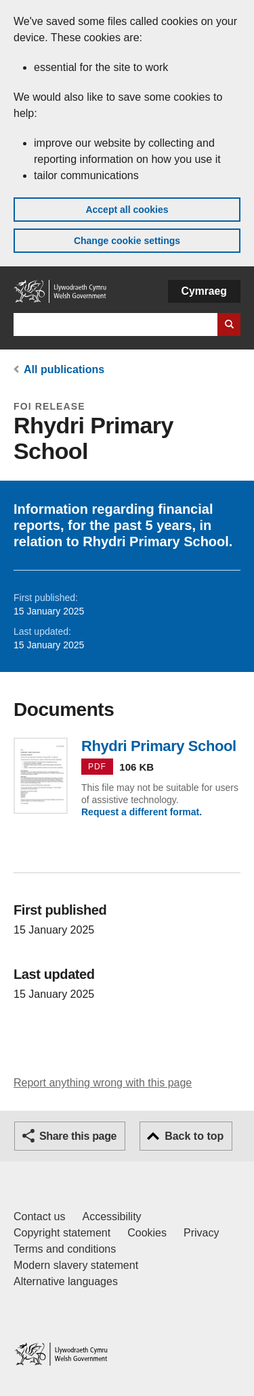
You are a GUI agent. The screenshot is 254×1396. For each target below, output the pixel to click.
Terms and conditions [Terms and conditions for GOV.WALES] (65, 1249)
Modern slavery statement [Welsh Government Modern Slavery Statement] (76, 1265)
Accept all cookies (126, 209)
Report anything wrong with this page (103, 1082)
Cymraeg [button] (204, 291)
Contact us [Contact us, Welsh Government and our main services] (39, 1216)
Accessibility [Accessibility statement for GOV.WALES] (111, 1216)
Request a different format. (141, 812)
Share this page (78, 1136)
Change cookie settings (127, 240)
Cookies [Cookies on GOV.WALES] (147, 1232)
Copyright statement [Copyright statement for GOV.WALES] (62, 1232)
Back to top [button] (194, 1136)
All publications (64, 369)
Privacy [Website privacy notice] (201, 1232)
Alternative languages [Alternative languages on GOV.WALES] (66, 1281)
